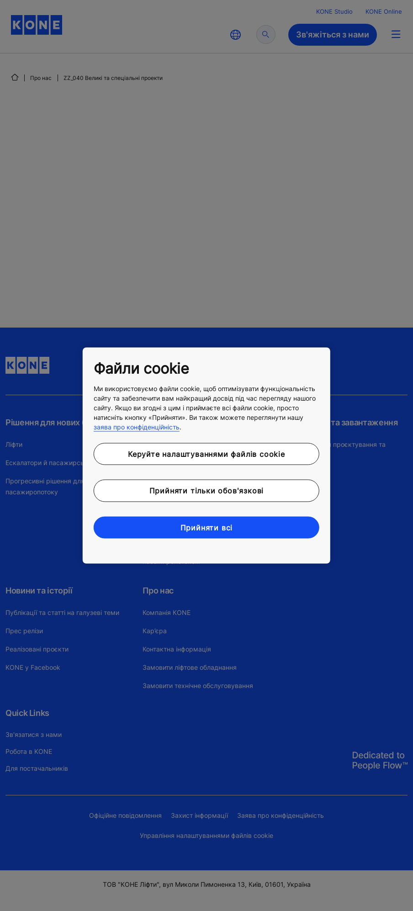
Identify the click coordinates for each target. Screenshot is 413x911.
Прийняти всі (206, 527)
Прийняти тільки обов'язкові (206, 490)
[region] (206, 456)
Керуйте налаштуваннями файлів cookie (206, 453)
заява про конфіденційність (137, 426)
